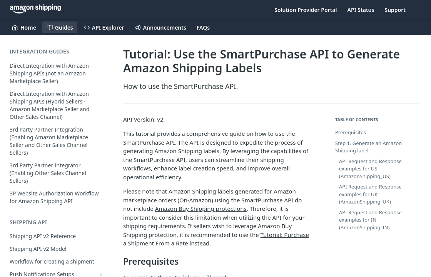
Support (395, 9)
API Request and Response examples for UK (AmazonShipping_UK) (370, 194)
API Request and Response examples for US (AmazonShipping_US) (370, 169)
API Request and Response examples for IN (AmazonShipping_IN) (370, 220)
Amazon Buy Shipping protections (201, 208)
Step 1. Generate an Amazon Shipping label (368, 147)
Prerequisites (350, 132)
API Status (360, 9)
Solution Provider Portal (305, 9)
